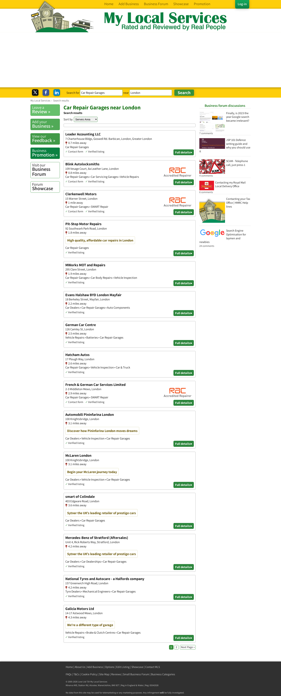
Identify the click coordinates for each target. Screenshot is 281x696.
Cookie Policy (89, 674)
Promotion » (46, 153)
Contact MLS (152, 667)
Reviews (116, 674)
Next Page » (188, 647)
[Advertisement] (140, 60)
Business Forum (46, 169)
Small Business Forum (136, 674)
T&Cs (76, 674)
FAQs (69, 674)
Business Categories (163, 674)
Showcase (46, 187)
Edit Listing (123, 667)
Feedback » (46, 138)
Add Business (95, 667)
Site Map (104, 674)
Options (109, 667)
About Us (80, 667)
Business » (46, 124)
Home (69, 667)
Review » (46, 110)
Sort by (68, 119)
